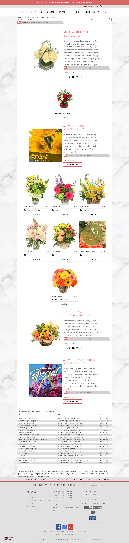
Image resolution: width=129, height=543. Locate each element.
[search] (109, 19)
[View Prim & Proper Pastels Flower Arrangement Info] (36, 234)
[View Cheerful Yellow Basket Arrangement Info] (92, 189)
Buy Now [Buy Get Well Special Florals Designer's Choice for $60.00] (72, 401)
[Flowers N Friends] (28, 12)
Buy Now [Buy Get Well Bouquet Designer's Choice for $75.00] (72, 164)
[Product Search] (98, 19)
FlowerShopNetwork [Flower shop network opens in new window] (66, 539)
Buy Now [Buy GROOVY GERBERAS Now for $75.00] (64, 304)
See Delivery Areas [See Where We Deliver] (94, 485)
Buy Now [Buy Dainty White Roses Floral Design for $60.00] (72, 76)
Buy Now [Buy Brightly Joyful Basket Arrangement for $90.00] (72, 347)
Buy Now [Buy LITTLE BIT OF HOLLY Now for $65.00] (64, 118)
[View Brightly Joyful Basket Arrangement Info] (45, 330)
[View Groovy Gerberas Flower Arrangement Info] (64, 279)
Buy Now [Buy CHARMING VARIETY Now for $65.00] (64, 214)
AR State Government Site (64, 535)
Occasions (76, 12)
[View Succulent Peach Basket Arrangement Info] (64, 234)
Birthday (53, 12)
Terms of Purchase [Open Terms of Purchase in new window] (95, 539)
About (97, 12)
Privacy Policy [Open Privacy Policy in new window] (80, 539)
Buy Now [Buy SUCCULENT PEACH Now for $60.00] (64, 259)
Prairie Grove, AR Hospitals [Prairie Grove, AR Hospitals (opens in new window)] (77, 531)
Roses (45, 12)
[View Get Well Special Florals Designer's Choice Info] (45, 380)
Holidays (87, 12)
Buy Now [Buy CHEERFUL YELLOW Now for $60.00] (92, 214)
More (105, 12)
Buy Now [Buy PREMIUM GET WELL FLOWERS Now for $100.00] (92, 259)
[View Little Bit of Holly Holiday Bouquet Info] (64, 97)
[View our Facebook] (58, 529)
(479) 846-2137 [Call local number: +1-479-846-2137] (94, 6)
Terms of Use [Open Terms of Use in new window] (70, 540)
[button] (101, 6)
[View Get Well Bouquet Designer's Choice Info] (45, 145)
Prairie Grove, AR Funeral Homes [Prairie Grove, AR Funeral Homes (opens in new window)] (53, 531)
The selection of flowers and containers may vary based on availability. (64, 2)
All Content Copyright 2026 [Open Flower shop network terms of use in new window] (46, 539)
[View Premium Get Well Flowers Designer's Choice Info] (92, 234)
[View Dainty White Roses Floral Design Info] (45, 54)
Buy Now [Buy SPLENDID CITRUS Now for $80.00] (37, 214)
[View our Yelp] (70, 529)
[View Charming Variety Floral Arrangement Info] (64, 189)
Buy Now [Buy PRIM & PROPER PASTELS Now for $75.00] (37, 259)
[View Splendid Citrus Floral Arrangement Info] (36, 189)
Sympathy (64, 12)
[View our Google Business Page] (64, 529)
